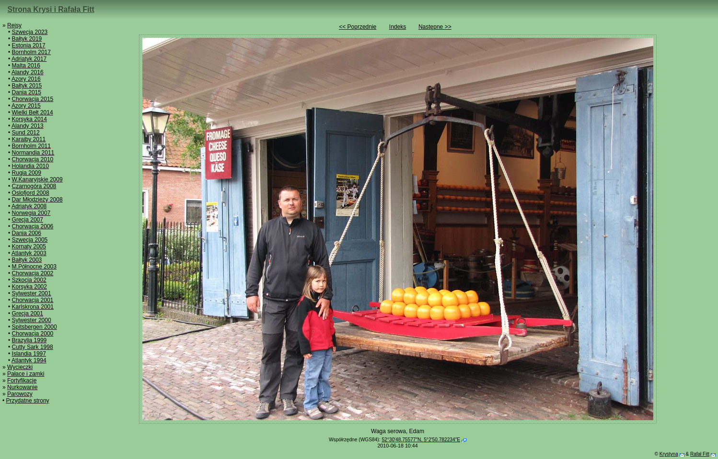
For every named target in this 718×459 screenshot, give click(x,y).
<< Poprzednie (357, 26)
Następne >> (435, 26)
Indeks (397, 26)
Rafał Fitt (699, 454)
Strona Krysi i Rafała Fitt (51, 9)
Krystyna (669, 454)
